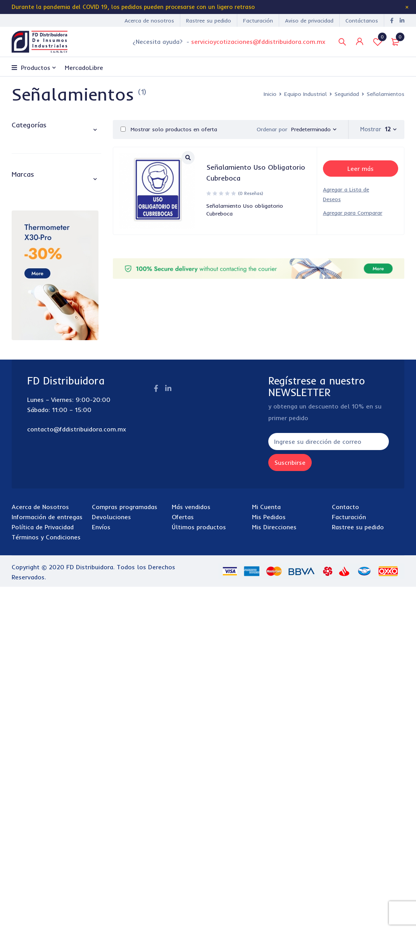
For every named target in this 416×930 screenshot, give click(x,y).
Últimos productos (199, 870)
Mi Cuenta (266, 850)
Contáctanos (361, 20)
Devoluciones (111, 860)
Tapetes (39, 329)
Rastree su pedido (208, 20)
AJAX (29, 525)
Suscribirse (297, 806)
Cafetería (26, 160)
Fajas (34, 285)
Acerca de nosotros (149, 20)
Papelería (26, 364)
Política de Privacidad (43, 870)
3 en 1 (30, 441)
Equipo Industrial (305, 93)
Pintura (29, 239)
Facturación (258, 20)
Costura (30, 195)
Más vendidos (191, 850)
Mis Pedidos (269, 860)
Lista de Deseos (378, 41)
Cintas (36, 270)
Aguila (31, 497)
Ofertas (183, 860)
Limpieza (25, 346)
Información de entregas (47, 860)
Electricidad (36, 210)
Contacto (345, 850)
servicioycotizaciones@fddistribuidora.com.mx (258, 41)
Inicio (270, 93)
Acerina (32, 483)
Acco (29, 469)
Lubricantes (36, 224)
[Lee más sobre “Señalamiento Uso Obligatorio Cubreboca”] (360, 168)
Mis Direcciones (274, 870)
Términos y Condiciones (46, 880)
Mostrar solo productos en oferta (169, 129)
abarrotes (27, 142)
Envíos (101, 870)
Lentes (37, 300)
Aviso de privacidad (309, 20)
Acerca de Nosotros (40, 850)
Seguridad (347, 93)
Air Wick (33, 511)
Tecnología (29, 382)
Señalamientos (49, 314)
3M (26, 455)
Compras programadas (124, 850)
